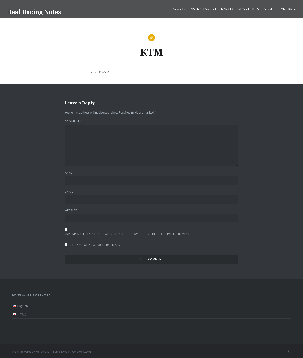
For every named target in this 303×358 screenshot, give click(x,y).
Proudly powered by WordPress (30, 351)
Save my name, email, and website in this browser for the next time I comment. (128, 234)
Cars (268, 8)
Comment (73, 121)
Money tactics (204, 8)
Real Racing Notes (34, 12)
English (22, 306)
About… (179, 8)
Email (70, 191)
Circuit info (249, 8)
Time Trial (286, 8)
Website (71, 210)
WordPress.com (81, 351)
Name (70, 172)
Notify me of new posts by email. (94, 244)
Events (227, 8)
